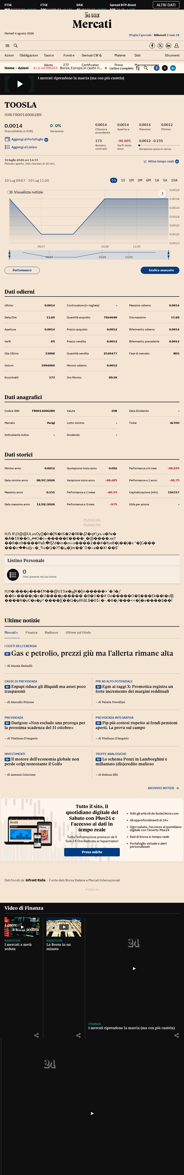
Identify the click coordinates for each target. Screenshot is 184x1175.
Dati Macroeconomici (147, 60)
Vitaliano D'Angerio (24, 738)
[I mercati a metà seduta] (22, 927)
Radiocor (12, 940)
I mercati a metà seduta (18, 946)
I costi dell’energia (21, 646)
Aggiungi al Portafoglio (24, 140)
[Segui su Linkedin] (168, 46)
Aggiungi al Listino (21, 148)
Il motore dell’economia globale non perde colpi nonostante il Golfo (42, 761)
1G (113, 180)
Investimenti (15, 753)
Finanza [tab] (31, 632)
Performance (22, 270)
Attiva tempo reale (159, 161)
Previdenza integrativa (114, 717)
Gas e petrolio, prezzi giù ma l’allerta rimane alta (92, 653)
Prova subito (92, 852)
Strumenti (172, 55)
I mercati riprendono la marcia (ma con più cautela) (81, 78)
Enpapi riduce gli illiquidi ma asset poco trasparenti (45, 689)
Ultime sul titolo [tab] (78, 632)
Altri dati (166, 4)
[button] (7, 46)
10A (174, 180)
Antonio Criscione (23, 775)
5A (165, 180)
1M (131, 180)
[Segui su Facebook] (152, 46)
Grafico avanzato (161, 270)
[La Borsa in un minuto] (63, 927)
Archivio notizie (163, 788)
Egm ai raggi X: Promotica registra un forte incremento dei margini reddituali (134, 689)
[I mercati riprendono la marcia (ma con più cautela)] (133, 968)
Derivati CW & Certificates (92, 60)
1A (157, 180)
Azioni (9, 55)
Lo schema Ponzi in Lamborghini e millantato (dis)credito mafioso (131, 761)
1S (123, 180)
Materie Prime (120, 60)
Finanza (94, 1024)
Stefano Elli (110, 775)
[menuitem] (88, 255)
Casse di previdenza (21, 681)
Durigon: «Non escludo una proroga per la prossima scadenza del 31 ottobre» (45, 725)
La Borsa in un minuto (58, 946)
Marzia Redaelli (21, 666)
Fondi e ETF (68, 60)
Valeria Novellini (113, 702)
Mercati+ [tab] (11, 632)
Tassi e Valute (49, 60)
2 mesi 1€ (166, 35)
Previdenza (14, 717)
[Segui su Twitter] (160, 46)
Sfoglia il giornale (140, 35)
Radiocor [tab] (51, 632)
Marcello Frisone (22, 702)
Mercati (92, 24)
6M (148, 180)
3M (140, 180)
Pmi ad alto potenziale (114, 681)
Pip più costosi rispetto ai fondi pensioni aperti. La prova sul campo (136, 725)
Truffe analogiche (111, 753)
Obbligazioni (29, 55)
